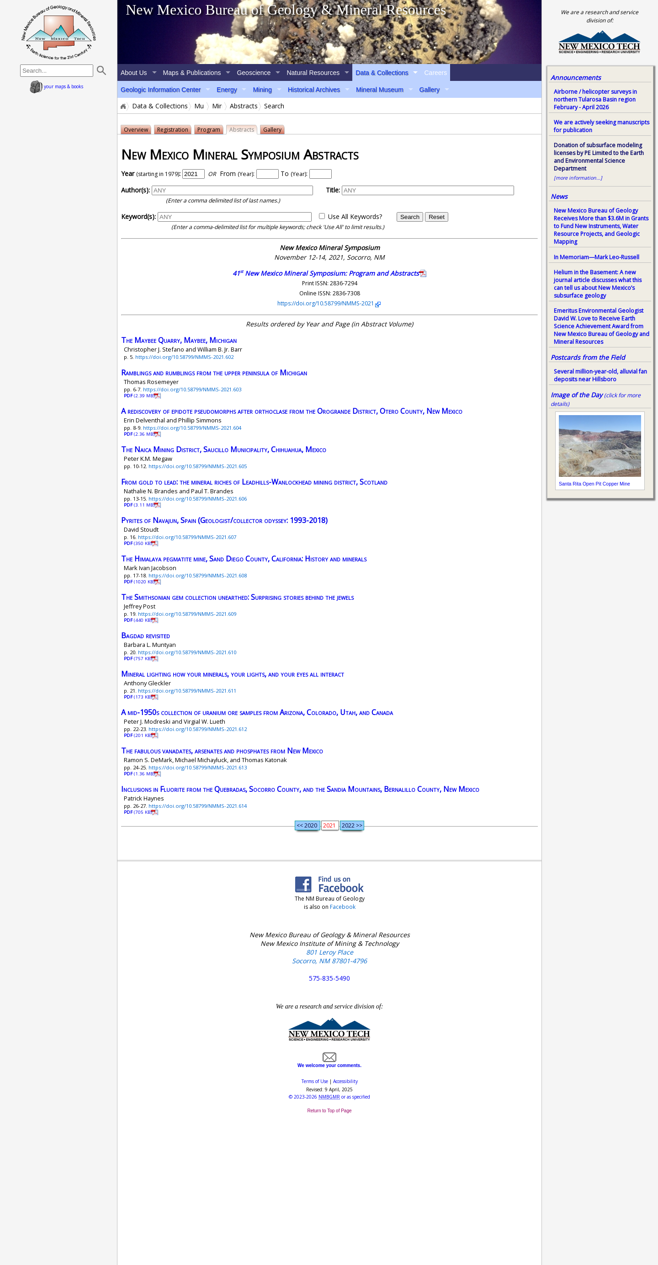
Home (122, 106)
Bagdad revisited (145, 635)
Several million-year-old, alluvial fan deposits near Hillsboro (600, 375)
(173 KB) (138, 697)
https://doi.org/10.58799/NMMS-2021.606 (198, 498)
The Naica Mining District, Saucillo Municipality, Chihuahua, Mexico (223, 449)
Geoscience (254, 72)
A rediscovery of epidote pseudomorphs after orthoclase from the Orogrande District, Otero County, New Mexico (291, 411)
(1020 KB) (140, 582)
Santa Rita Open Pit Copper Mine (594, 483)
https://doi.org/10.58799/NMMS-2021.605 (198, 466)
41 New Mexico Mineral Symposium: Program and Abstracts (326, 273)
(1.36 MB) (140, 774)
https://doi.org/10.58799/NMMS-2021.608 (198, 575)
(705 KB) (138, 812)
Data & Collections (382, 72)
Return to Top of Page (329, 1110)
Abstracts (244, 106)
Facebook (343, 907)
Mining (262, 89)
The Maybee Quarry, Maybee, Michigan (179, 340)
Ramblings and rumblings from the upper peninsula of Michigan (214, 373)
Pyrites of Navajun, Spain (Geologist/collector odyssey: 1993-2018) (224, 520)
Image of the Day (576, 394)
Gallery (429, 89)
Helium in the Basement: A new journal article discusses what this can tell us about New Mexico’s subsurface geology (598, 283)
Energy (227, 89)
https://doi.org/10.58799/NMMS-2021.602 (184, 356)
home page (58, 32)
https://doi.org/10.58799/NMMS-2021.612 (198, 729)
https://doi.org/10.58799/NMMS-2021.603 (192, 389)
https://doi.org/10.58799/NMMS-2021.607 (187, 537)
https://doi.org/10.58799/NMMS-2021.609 (187, 613)
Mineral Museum (379, 89)
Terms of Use (315, 1081)
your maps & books (56, 86)
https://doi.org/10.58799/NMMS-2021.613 (198, 767)
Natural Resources (313, 72)
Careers (435, 72)
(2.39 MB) (140, 396)
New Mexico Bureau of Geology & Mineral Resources (286, 9)
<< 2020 (307, 825)
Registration (172, 129)
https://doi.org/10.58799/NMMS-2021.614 (198, 805)
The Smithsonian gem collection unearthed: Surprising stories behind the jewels (237, 597)
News (559, 196)
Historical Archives (314, 89)
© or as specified (329, 1097)
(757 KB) (138, 659)
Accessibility (345, 1081)
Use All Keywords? (355, 216)
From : (237, 173)
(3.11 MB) (140, 505)
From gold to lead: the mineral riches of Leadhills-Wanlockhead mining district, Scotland (254, 482)
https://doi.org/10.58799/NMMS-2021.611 (187, 690)
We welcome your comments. (329, 1063)
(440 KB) (138, 620)
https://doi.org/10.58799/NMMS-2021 (326, 303)
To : (294, 173)
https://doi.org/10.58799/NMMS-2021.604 (192, 427)
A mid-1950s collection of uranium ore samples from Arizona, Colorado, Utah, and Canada (257, 712)
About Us (134, 72)
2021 (330, 825)
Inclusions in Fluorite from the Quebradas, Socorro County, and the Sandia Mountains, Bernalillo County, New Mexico (300, 789)
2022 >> (352, 825)
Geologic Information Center (161, 89)
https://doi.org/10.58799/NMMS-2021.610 (187, 652)
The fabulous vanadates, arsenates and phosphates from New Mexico (222, 751)
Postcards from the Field (588, 357)
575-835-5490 (329, 978)
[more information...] (578, 178)
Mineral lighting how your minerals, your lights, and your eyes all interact (232, 674)
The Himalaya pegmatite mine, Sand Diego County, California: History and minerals (243, 559)
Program (208, 129)
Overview (136, 129)
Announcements (576, 77)
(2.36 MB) (140, 434)
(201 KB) (138, 735)
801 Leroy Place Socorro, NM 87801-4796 (329, 956)
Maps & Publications (192, 72)
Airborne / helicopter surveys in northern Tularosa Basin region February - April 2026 (595, 99)
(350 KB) (138, 543)
